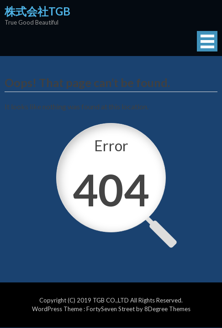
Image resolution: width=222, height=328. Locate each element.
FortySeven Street (111, 309)
